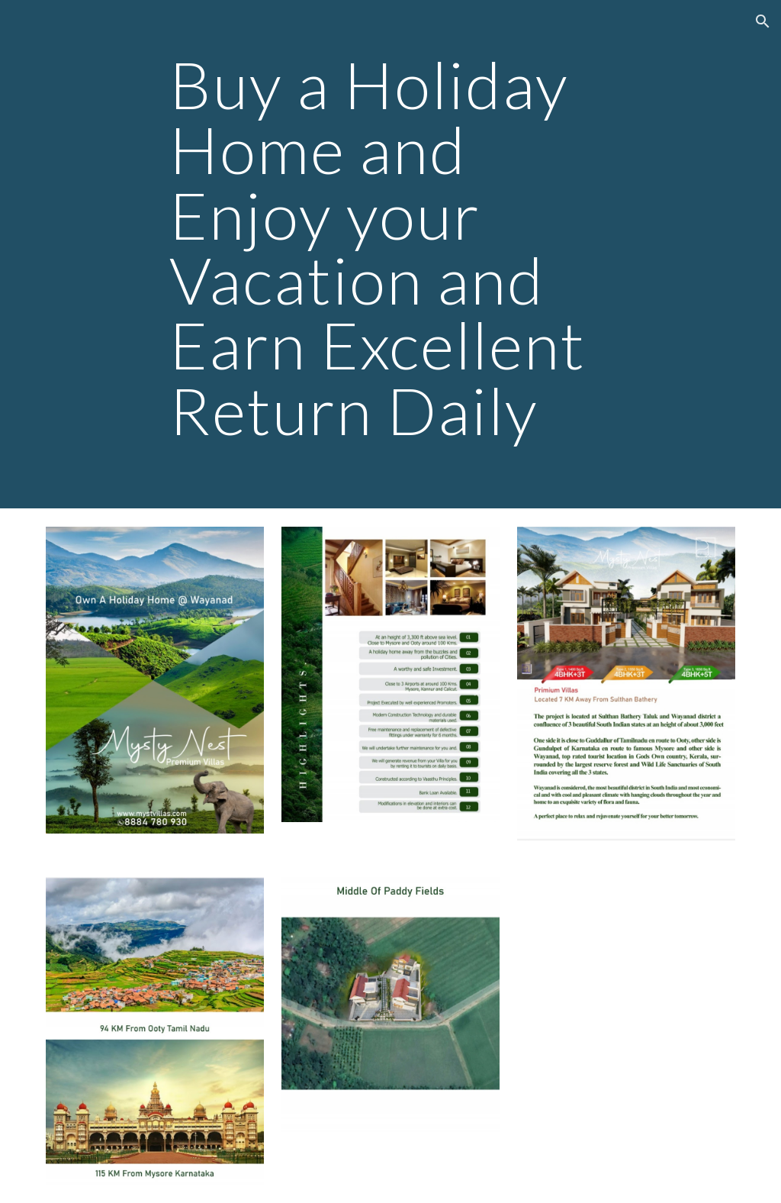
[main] (390, 254)
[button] (762, 21)
